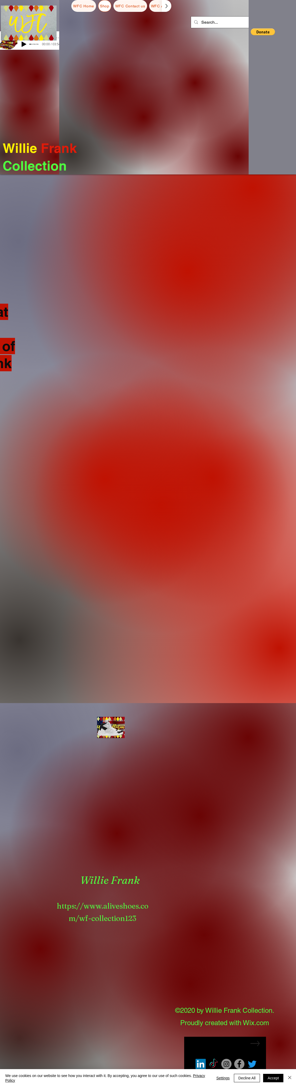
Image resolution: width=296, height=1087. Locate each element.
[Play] (24, 44)
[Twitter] (252, 1068)
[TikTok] (213, 1068)
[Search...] (230, 22)
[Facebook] (239, 1068)
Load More (148, 690)
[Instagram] (226, 1068)
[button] (258, 14)
